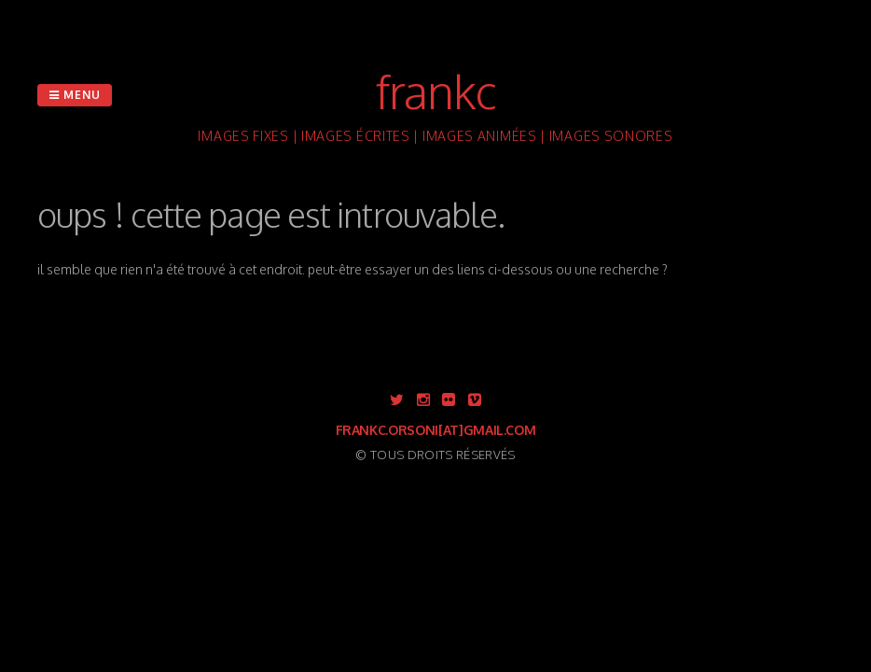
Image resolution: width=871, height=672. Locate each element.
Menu (74, 95)
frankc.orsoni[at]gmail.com (436, 430)
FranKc (436, 91)
